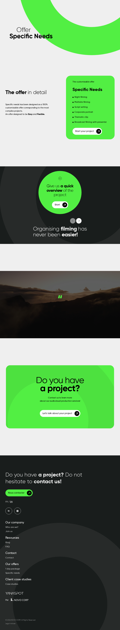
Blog (7, 542)
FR (6, 502)
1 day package (12, 569)
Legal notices (10, 623)
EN (11, 502)
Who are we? (11, 527)
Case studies (11, 584)
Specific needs (12, 573)
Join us (8, 531)
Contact (9, 558)
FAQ (7, 547)
